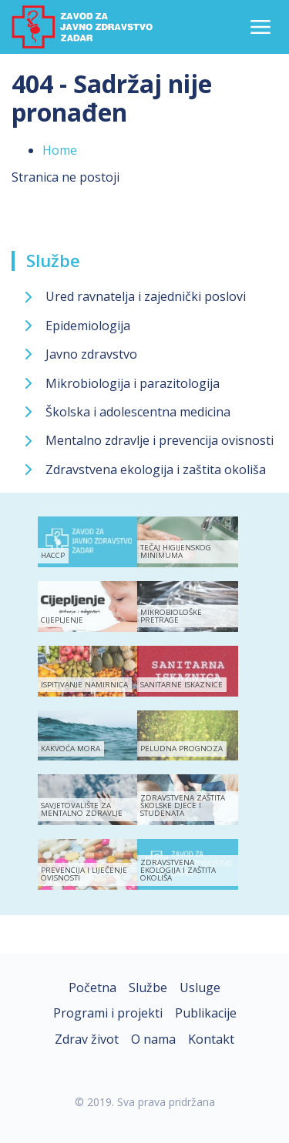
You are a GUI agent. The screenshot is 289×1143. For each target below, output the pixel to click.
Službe (53, 260)
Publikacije (206, 1012)
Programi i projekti (108, 1012)
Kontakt (211, 1039)
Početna (92, 987)
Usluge (200, 987)
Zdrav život (87, 1039)
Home (59, 150)
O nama (153, 1039)
